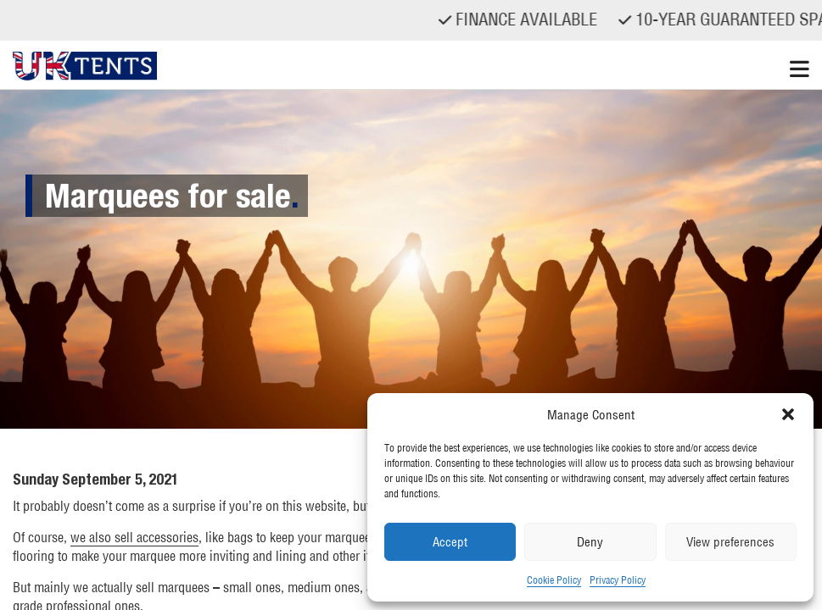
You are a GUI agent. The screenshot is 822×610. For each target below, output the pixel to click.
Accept (450, 542)
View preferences (730, 542)
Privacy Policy (618, 580)
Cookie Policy (554, 580)
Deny (590, 542)
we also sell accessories (134, 537)
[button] (788, 414)
